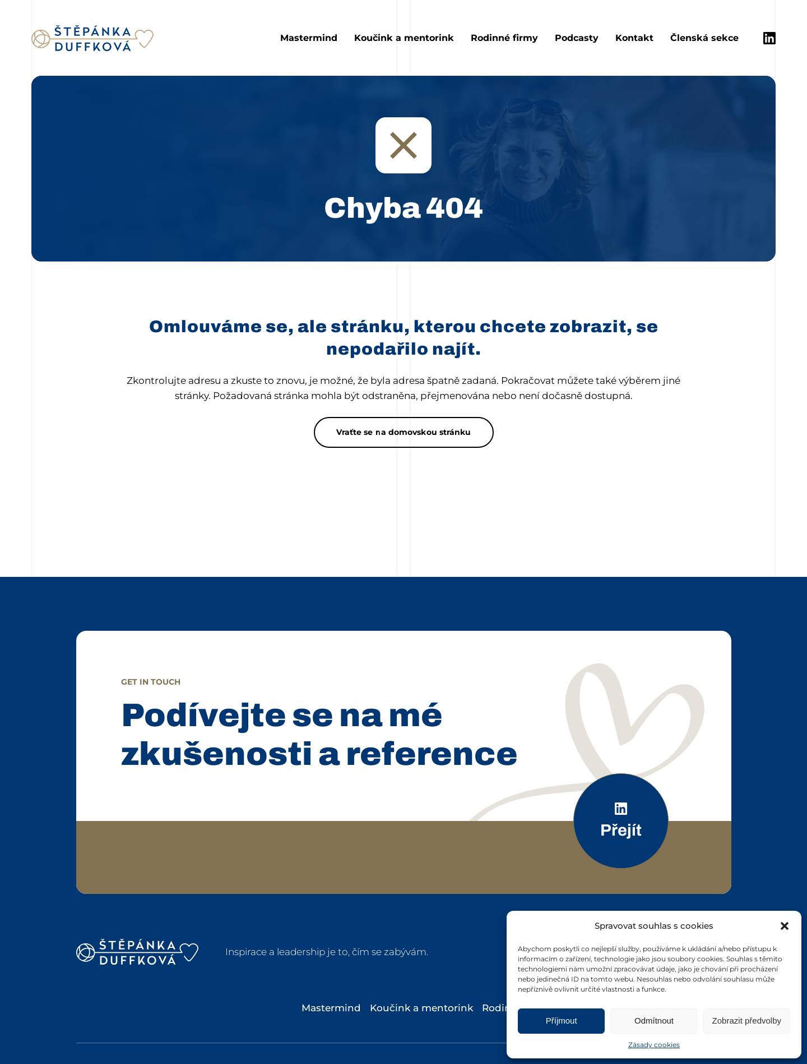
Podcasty (577, 38)
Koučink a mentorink (404, 38)
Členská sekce (704, 38)
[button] (784, 926)
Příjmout (561, 1020)
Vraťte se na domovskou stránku (403, 432)
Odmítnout (654, 1020)
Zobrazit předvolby (746, 1020)
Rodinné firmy (504, 38)
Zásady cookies (654, 1044)
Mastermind (308, 38)
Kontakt (634, 38)
